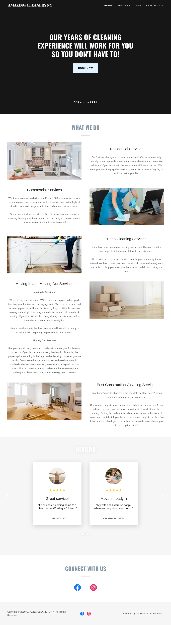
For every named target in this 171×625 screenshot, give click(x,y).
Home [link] (108, 5)
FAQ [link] (138, 5)
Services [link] (124, 5)
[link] (35, 5)
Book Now (85, 68)
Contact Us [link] (154, 5)
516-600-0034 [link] (85, 102)
